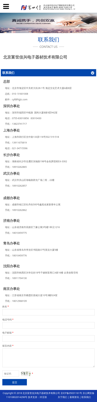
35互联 (43, 397)
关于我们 (62, 397)
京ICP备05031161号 (71, 393)
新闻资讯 (74, 397)
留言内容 (8, 345)
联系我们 (86, 397)
